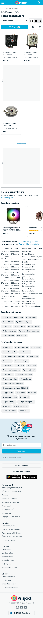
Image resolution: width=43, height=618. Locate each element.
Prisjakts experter (9, 498)
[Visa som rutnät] (31, 21)
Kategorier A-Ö (8, 509)
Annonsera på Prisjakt (11, 533)
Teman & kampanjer (10, 502)
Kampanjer (6, 513)
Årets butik (6, 506)
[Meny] (3, 3)
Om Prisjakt (7, 549)
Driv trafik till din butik (11, 529)
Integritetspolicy (9, 584)
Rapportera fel (21, 144)
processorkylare (7, 198)
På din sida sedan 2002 (12, 491)
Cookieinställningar (10, 587)
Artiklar (5, 495)
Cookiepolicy (7, 580)
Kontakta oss (7, 556)
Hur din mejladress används (11, 457)
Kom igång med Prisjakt (12, 488)
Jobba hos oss (8, 560)
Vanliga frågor (8, 553)
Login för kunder (8, 540)
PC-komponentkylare (11, 8)
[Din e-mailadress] (21, 445)
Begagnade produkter (11, 517)
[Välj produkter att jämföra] (32, 27)
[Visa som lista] (36, 21)
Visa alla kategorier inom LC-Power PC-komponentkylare (30, 243)
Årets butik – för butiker (12, 536)
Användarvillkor (8, 576)
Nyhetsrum (6, 564)
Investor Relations (9, 567)
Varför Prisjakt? (8, 526)
